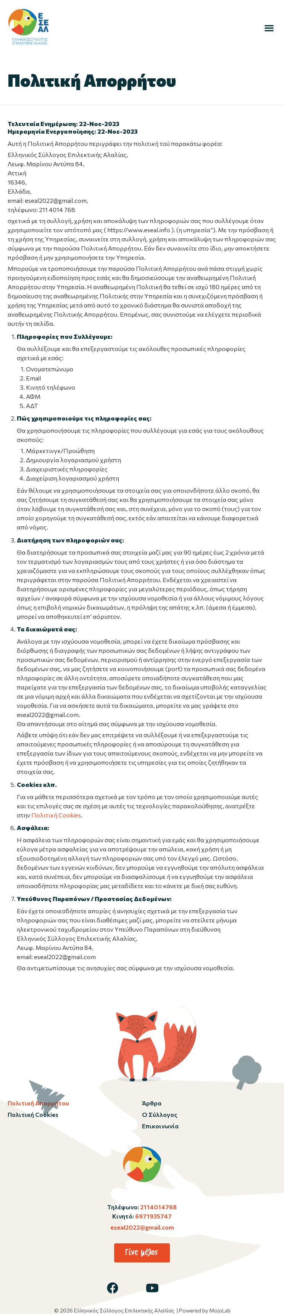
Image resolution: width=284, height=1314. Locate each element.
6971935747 (153, 1216)
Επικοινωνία (160, 1126)
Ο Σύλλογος (159, 1114)
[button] (268, 27)
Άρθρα (151, 1103)
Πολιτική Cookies (56, 815)
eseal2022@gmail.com (142, 1227)
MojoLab (220, 1310)
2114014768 (158, 1206)
